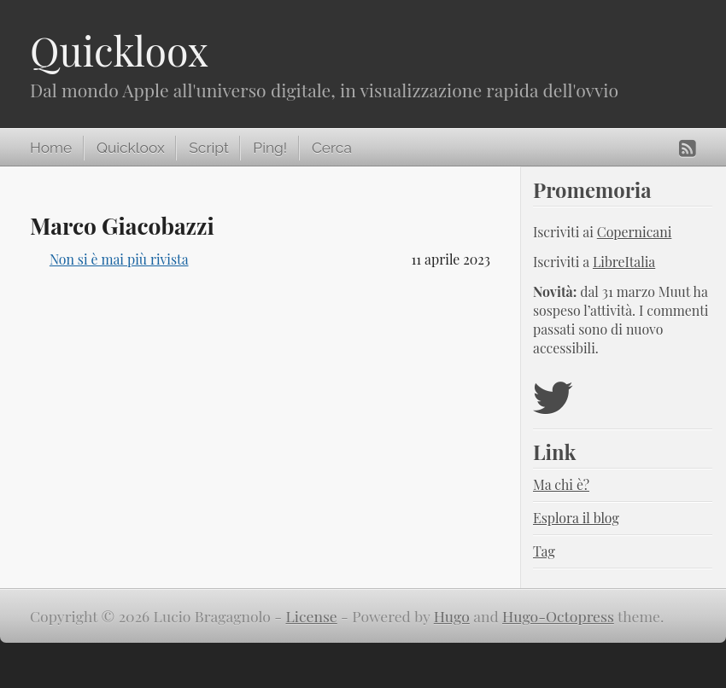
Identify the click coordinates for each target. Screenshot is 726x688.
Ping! (270, 147)
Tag (544, 551)
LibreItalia (624, 262)
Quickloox (119, 50)
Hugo (452, 616)
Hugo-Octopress (558, 616)
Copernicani (634, 232)
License (311, 616)
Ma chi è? (561, 484)
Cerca (332, 147)
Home (51, 147)
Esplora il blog (576, 518)
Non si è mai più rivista (119, 259)
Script (208, 147)
